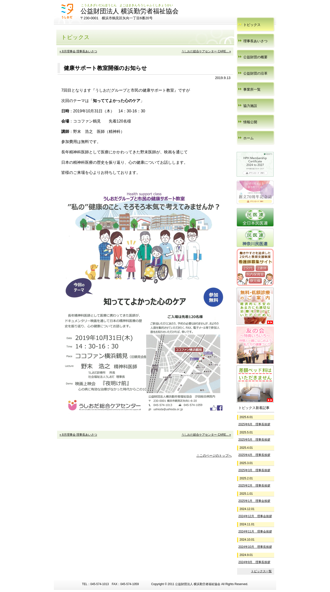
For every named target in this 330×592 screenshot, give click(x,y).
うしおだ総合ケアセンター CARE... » (206, 51)
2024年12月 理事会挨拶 (255, 516)
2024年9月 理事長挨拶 (254, 562)
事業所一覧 (252, 89)
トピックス (252, 25)
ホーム (248, 138)
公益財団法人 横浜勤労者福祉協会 (130, 11)
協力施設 (250, 106)
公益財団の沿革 (255, 73)
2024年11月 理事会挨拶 (255, 531)
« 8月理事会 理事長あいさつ (78, 51)
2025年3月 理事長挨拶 (254, 470)
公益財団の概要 (255, 57)
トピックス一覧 (261, 571)
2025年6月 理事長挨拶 (254, 424)
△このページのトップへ (214, 455)
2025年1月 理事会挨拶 (254, 501)
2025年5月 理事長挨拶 (254, 439)
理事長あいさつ (255, 41)
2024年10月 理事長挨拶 (255, 547)
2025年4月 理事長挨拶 (254, 455)
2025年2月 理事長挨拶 (254, 485)
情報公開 (250, 122)
